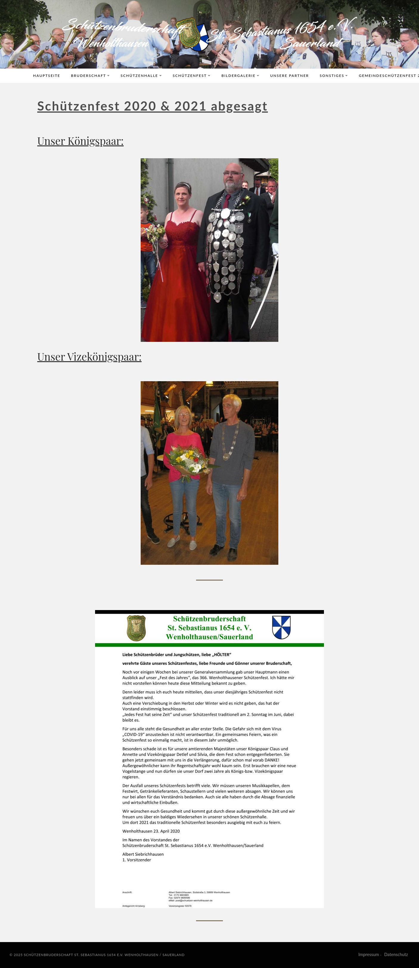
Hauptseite (46, 75)
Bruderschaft (90, 75)
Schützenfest (192, 75)
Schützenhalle (141, 75)
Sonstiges (334, 75)
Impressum (369, 954)
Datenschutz (396, 954)
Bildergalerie (240, 75)
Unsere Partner (289, 75)
